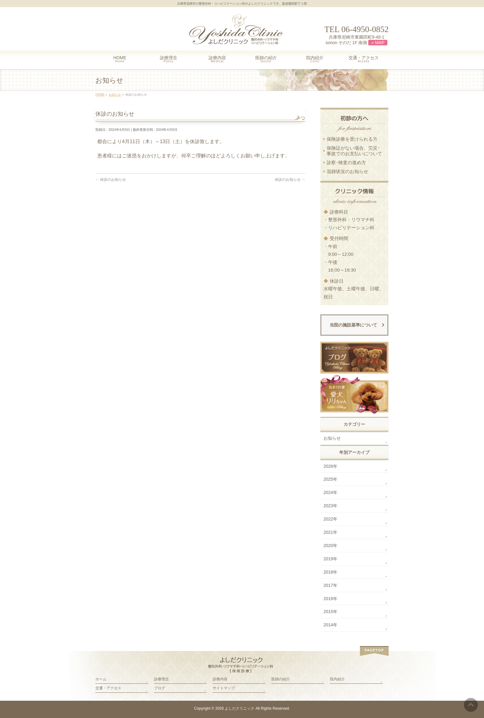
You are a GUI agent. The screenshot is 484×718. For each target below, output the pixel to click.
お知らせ (332, 438)
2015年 (330, 611)
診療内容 (220, 679)
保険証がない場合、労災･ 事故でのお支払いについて (354, 150)
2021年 (330, 532)
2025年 (330, 479)
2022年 (330, 519)
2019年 (330, 558)
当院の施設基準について (353, 324)
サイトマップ (224, 688)
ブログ (159, 688)
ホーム (100, 679)
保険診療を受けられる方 (352, 139)
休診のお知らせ (110, 179)
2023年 (330, 505)
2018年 (330, 572)
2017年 (330, 585)
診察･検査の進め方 (346, 162)
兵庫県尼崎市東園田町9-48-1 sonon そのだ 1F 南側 (356, 40)
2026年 (330, 466)
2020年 (330, 545)
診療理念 (161, 679)
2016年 (330, 598)
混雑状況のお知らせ (347, 171)
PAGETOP (374, 650)
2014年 (330, 624)
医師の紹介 (280, 679)
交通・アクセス (108, 688)
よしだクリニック (239, 708)
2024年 (330, 492)
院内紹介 (337, 679)
